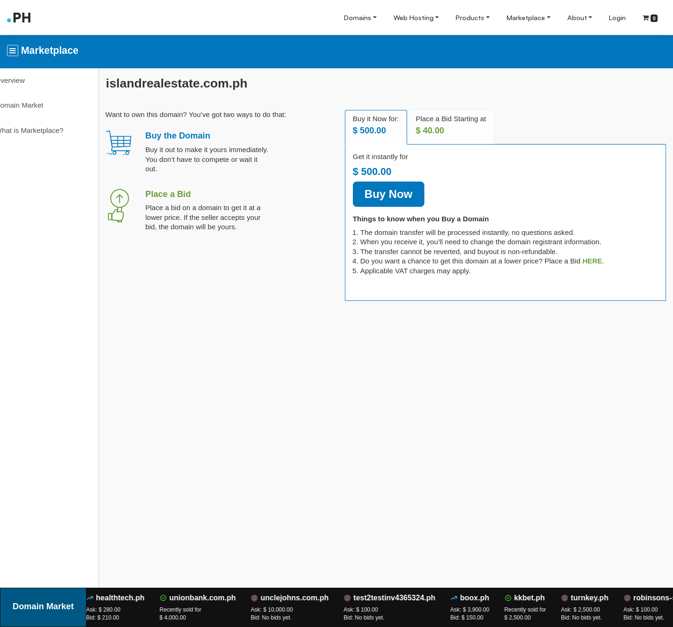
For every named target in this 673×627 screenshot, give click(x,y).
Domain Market (33, 105)
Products (470, 17)
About (577, 17)
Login (617, 17)
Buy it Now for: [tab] (384, 125)
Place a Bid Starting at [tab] (459, 125)
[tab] (600, 261)
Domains (357, 17)
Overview (24, 80)
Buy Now (397, 194)
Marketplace (526, 17)
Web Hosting (414, 17)
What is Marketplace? (43, 130)
